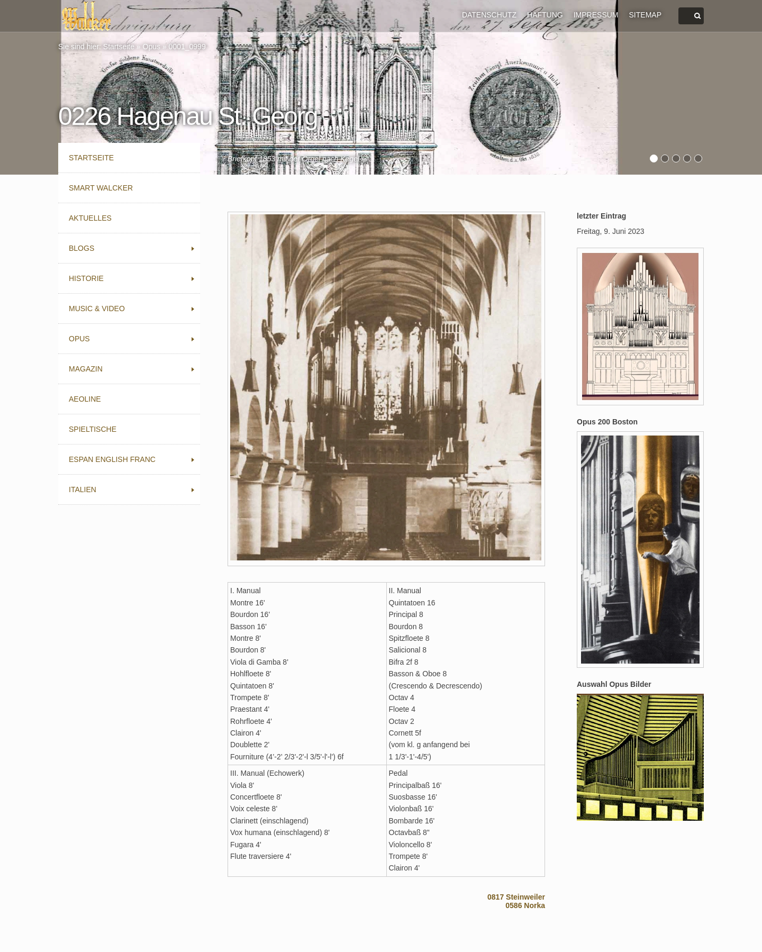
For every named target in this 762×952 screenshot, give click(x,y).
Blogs (81, 248)
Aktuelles (90, 218)
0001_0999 (187, 46)
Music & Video (97, 308)
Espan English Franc (112, 459)
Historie (86, 278)
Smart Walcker (101, 188)
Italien (82, 489)
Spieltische (92, 429)
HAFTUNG (545, 15)
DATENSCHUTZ (489, 15)
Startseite (118, 46)
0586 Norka (525, 905)
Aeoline (85, 399)
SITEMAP (645, 15)
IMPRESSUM (596, 15)
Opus (151, 46)
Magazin (86, 369)
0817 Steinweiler (516, 897)
